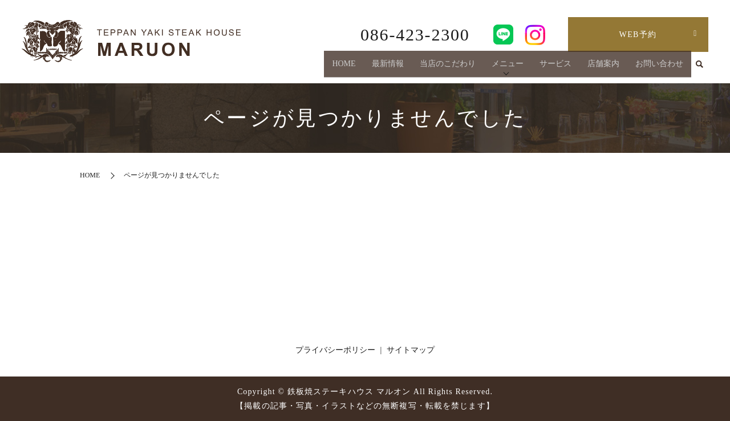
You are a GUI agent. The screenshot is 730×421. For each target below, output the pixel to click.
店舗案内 (603, 67)
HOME (343, 67)
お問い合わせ (659, 67)
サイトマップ (411, 350)
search (699, 67)
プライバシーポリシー (335, 350)
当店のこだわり (448, 67)
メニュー (508, 67)
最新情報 (388, 67)
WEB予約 (638, 34)
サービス (555, 67)
